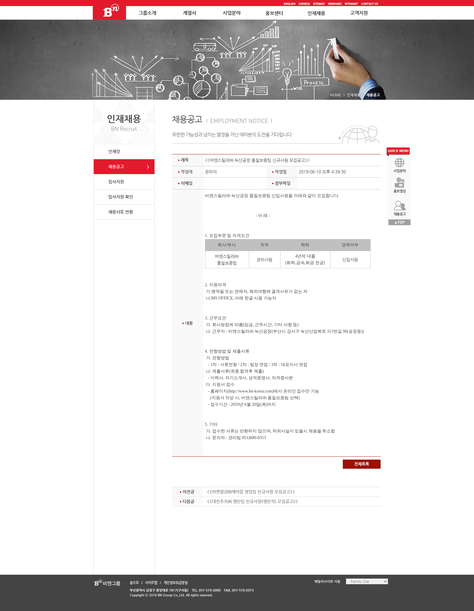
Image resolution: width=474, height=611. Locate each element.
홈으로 (134, 583)
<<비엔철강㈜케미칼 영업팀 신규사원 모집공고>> (251, 491)
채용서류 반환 (120, 211)
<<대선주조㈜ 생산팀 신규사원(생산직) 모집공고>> (252, 501)
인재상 (114, 151)
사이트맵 (151, 583)
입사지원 (116, 181)
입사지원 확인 (120, 196)
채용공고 (116, 166)
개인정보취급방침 (176, 583)
